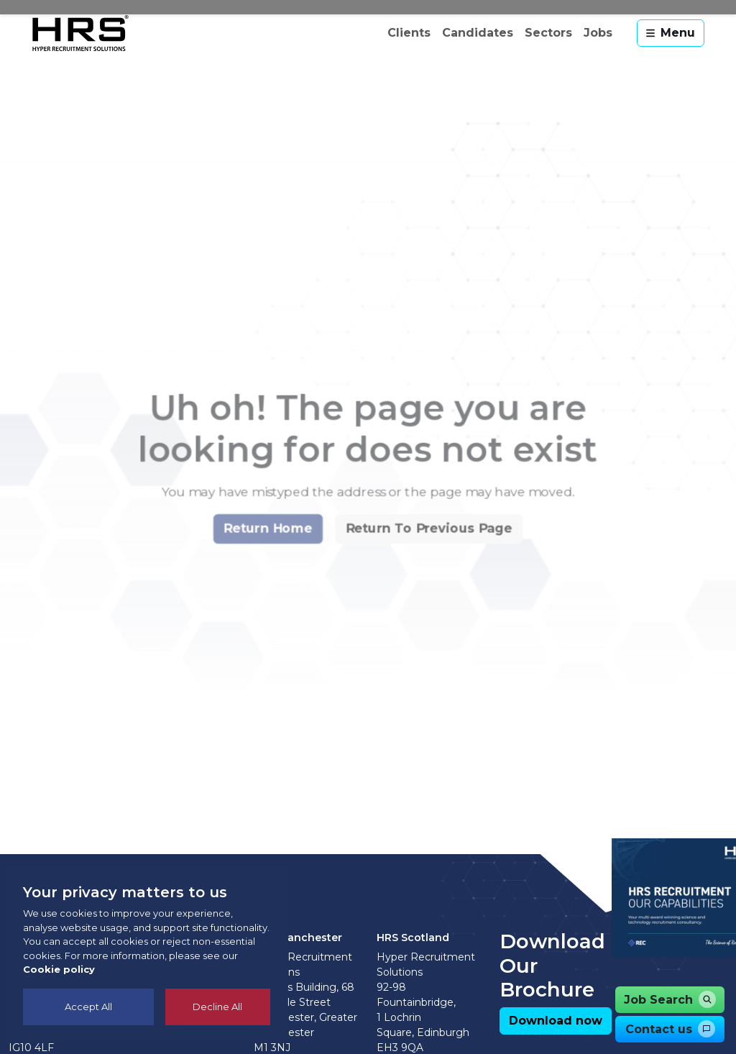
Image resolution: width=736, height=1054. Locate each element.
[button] (259, 567)
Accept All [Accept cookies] (88, 1006)
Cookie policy (59, 969)
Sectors (548, 33)
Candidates (477, 33)
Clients (409, 33)
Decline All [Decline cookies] (217, 1006)
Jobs (598, 33)
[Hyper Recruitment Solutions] (80, 33)
